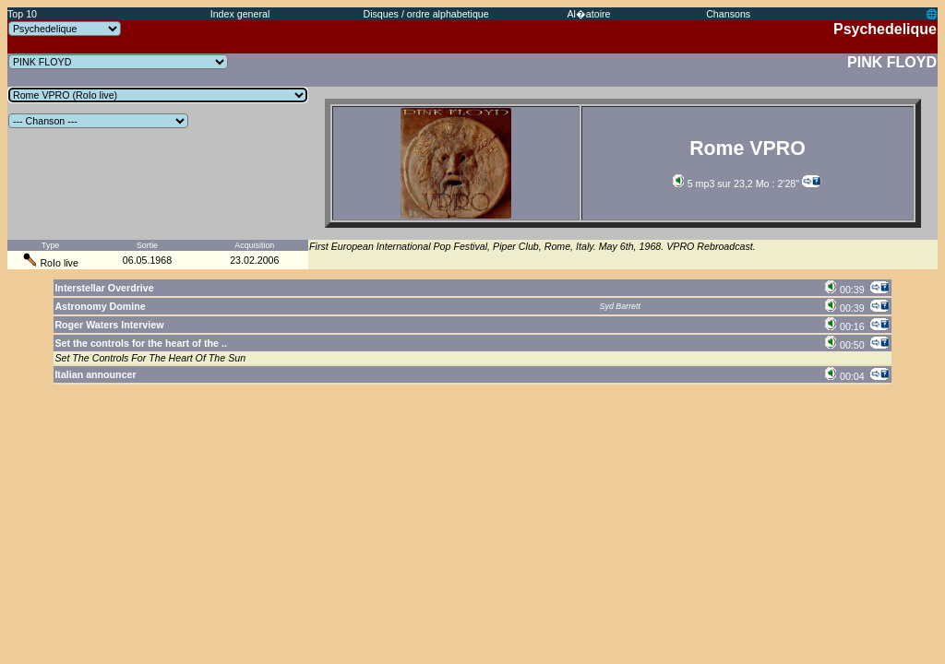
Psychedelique (885, 29)
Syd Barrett (620, 306)
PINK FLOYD (892, 62)
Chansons (728, 13)
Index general (240, 13)
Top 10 (22, 13)
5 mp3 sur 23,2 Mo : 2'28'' (736, 183)
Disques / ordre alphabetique (425, 13)
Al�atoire (588, 13)
